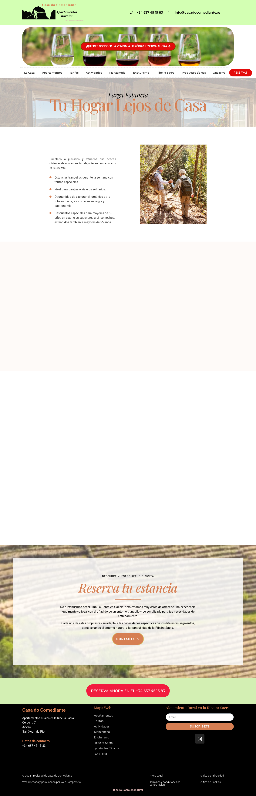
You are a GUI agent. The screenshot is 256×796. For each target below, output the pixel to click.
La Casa (29, 72)
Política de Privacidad (211, 775)
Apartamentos (52, 72)
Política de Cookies (210, 782)
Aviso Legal (156, 775)
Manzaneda (117, 72)
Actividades (94, 72)
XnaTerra (219, 72)
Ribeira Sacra (165, 72)
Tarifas (74, 72)
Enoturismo (141, 72)
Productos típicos (194, 72)
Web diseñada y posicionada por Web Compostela (51, 782)
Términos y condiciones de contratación (165, 783)
